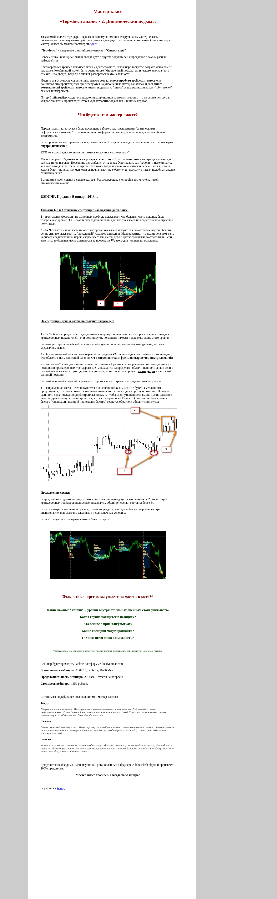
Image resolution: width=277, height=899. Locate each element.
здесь (93, 43)
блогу (61, 788)
